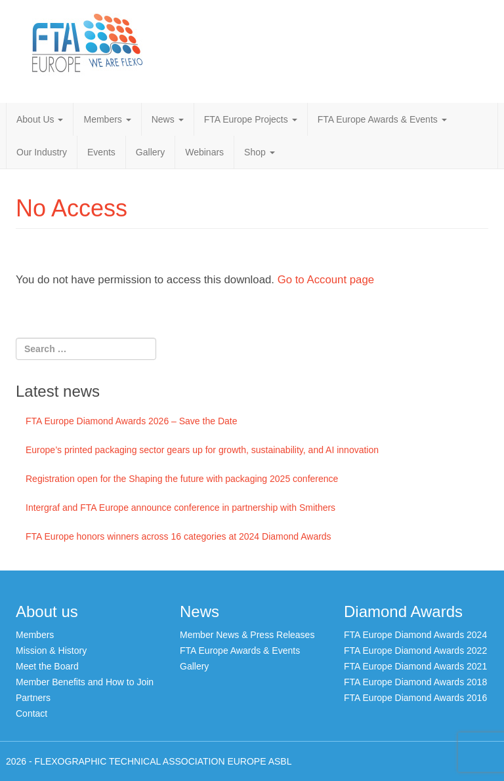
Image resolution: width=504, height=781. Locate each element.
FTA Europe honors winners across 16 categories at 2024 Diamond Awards (178, 536)
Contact (31, 713)
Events (101, 152)
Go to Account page (326, 279)
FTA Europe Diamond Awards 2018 (415, 682)
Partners (33, 697)
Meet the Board (47, 666)
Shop (259, 152)
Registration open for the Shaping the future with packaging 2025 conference (182, 478)
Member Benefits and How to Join (85, 682)
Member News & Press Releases (247, 635)
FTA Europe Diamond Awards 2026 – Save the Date (131, 421)
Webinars (204, 152)
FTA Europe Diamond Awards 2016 (415, 697)
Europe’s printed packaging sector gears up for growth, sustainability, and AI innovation (202, 450)
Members (107, 119)
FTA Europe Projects (250, 119)
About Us (39, 119)
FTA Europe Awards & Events (382, 119)
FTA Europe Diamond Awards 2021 (415, 666)
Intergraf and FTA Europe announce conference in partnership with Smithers (180, 507)
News (168, 119)
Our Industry (41, 152)
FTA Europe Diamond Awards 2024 (415, 635)
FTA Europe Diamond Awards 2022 (415, 650)
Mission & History (51, 650)
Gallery (150, 152)
